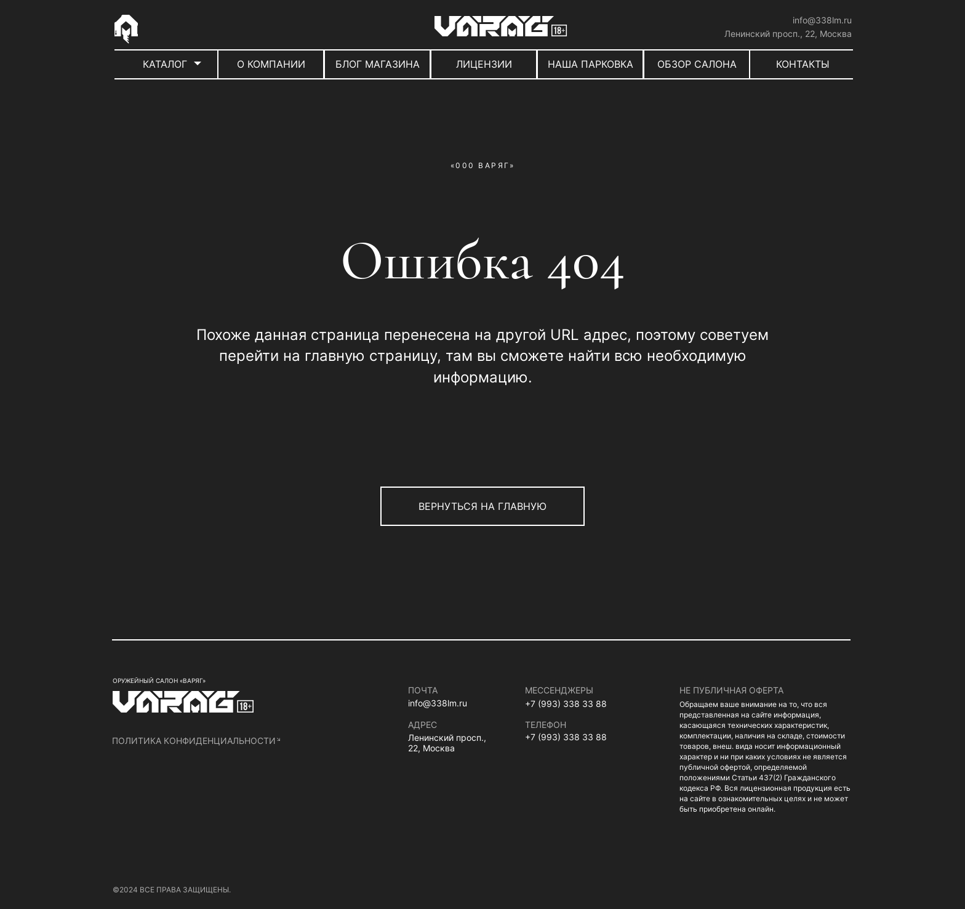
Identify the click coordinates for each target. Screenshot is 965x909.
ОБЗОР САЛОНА (697, 64)
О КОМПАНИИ (271, 64)
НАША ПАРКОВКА (590, 64)
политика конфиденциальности (194, 740)
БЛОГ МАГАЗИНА (377, 64)
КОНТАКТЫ (803, 64)
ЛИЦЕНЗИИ (484, 64)
